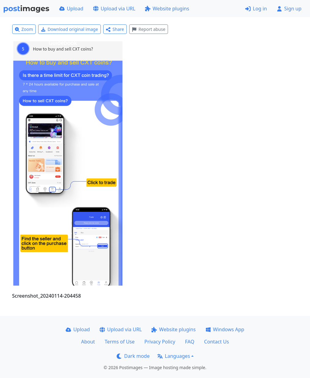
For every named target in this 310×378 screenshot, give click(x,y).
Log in (256, 8)
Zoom (24, 29)
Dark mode (133, 356)
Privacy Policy (159, 341)
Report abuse (148, 29)
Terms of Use (120, 341)
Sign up (289, 8)
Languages (173, 356)
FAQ (189, 341)
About (88, 341)
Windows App (225, 329)
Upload (71, 8)
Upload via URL (114, 8)
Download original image (69, 29)
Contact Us (216, 341)
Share (115, 29)
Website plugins (167, 8)
